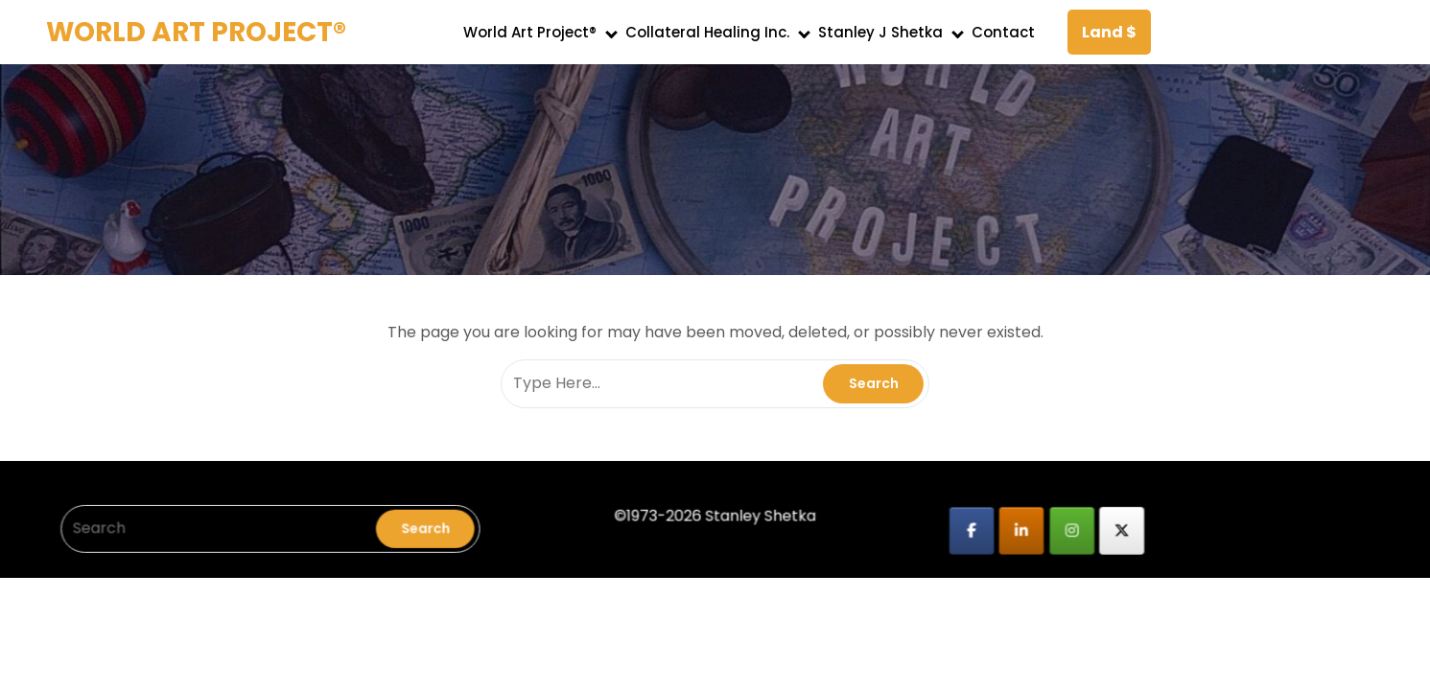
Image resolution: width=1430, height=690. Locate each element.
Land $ (1109, 32)
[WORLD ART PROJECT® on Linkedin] (1008, 526)
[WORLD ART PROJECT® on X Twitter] (1105, 526)
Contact (1003, 32)
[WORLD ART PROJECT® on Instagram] (1057, 526)
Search (435, 524)
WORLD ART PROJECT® (196, 32)
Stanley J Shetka (880, 32)
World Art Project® (530, 32)
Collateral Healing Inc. (707, 32)
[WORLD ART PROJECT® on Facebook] (960, 526)
